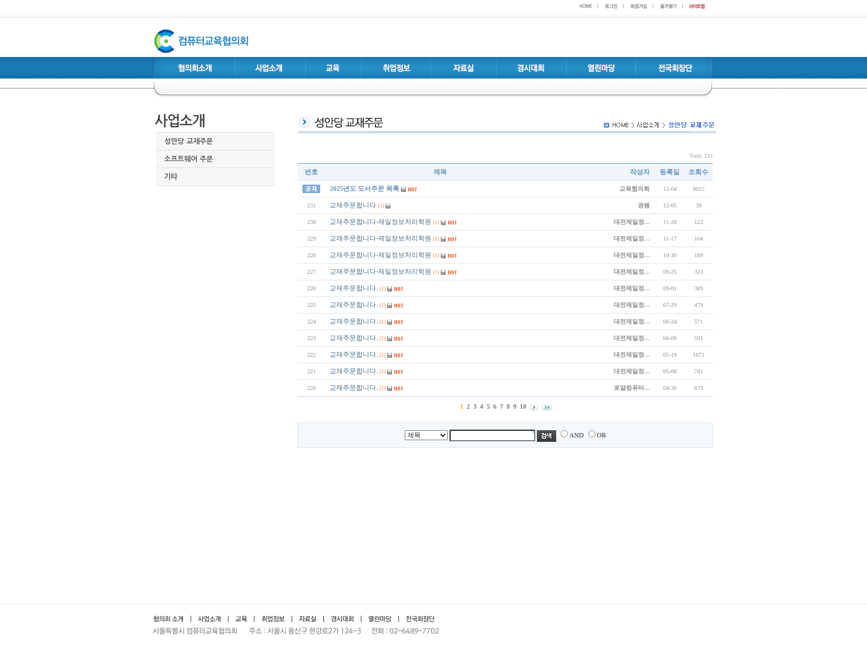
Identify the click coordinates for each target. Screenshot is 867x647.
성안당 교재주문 (188, 141)
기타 (170, 176)
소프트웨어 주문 (188, 159)
